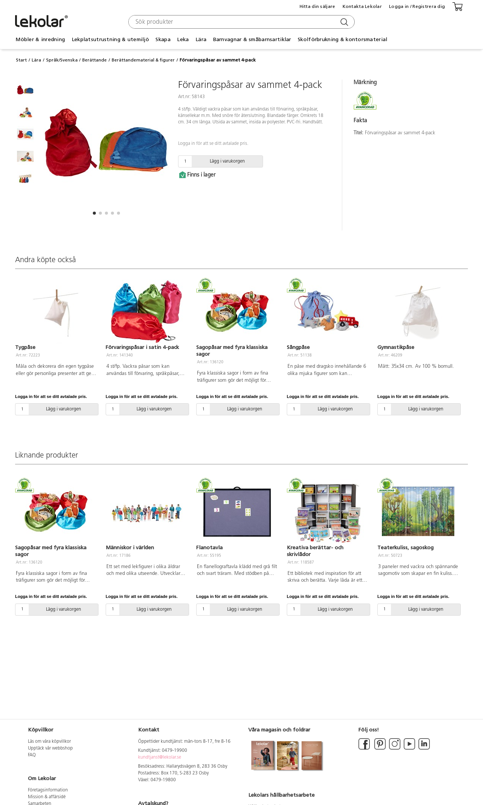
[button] (94, 213)
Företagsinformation (48, 790)
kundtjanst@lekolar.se (159, 757)
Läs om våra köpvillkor (49, 741)
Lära (200, 39)
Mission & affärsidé (47, 797)
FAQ (32, 755)
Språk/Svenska (62, 60)
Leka (183, 39)
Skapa (162, 39)
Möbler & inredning (40, 39)
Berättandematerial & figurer (143, 60)
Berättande (94, 60)
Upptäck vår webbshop (50, 748)
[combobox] (240, 21)
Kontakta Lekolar (362, 6)
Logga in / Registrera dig (417, 6)
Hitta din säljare (317, 6)
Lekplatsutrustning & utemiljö (110, 39)
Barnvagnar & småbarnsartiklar (252, 39)
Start (21, 60)
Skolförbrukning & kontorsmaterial (342, 39)
